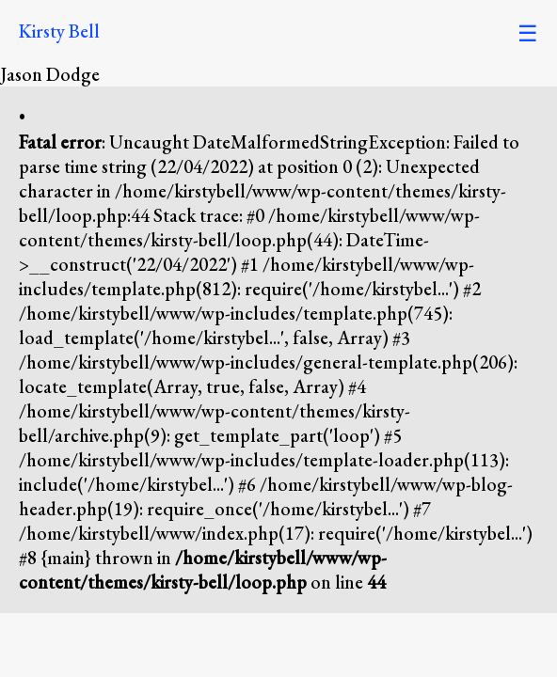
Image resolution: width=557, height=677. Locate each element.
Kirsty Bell (59, 31)
